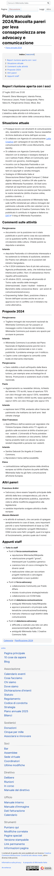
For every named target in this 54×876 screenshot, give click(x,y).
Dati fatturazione (14, 810)
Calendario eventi (14, 673)
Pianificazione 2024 (24, 640)
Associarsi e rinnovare (17, 736)
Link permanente (14, 843)
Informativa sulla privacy (11, 862)
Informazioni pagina (16, 848)
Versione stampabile (16, 839)
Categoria (8, 640)
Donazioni (10, 727)
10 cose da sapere (15, 657)
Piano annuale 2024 (14, 48)
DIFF (7, 215)
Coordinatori (12, 761)
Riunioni (9, 781)
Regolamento (12, 698)
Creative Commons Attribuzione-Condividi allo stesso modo (26, 854)
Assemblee (10, 752)
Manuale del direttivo (17, 790)
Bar (6, 748)
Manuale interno (14, 802)
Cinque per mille (14, 731)
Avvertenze (6, 867)
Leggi (37, 9)
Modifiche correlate (16, 831)
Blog (7, 661)
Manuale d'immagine (16, 806)
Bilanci (8, 715)
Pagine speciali (13, 835)
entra (3, 648)
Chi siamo (10, 682)
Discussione (14, 9)
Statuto (8, 694)
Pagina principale (14, 653)
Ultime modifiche (14, 765)
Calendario (10, 814)
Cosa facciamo (13, 678)
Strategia (9, 707)
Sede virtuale (12, 756)
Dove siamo (11, 686)
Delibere (9, 777)
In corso (9, 785)
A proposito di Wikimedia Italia (35, 862)
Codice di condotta (15, 703)
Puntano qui (11, 827)
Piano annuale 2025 (16, 711)
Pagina (4, 9)
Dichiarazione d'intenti (17, 690)
